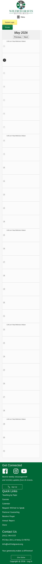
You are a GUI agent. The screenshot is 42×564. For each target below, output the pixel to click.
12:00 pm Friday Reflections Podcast (16, 41)
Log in (29, 561)
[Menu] (21, 17)
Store (4, 525)
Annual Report (8, 520)
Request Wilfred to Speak (13, 508)
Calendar (6, 503)
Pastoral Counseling (11, 512)
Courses (5, 499)
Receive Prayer (8, 516)
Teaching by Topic (9, 495)
